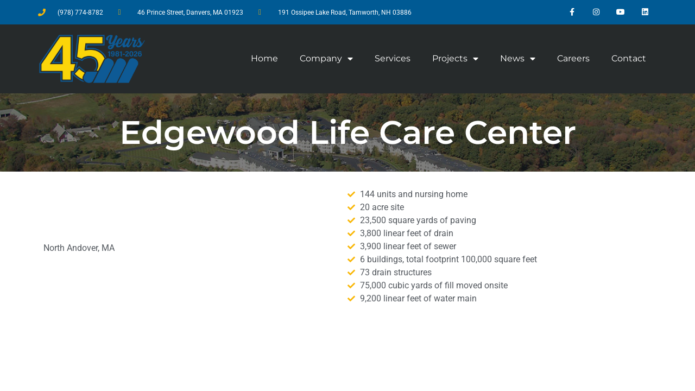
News (517, 58)
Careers (573, 58)
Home (264, 58)
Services (392, 58)
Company (326, 58)
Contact (628, 58)
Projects (455, 58)
